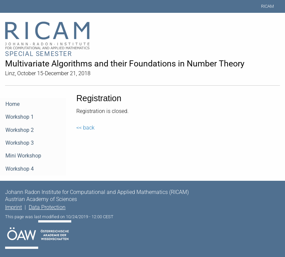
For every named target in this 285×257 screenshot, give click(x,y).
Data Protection (47, 207)
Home (12, 104)
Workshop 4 (19, 169)
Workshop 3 (19, 143)
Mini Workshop (23, 155)
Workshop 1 (19, 117)
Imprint (13, 207)
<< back (85, 127)
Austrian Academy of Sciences (41, 199)
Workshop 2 (19, 130)
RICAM (267, 6)
